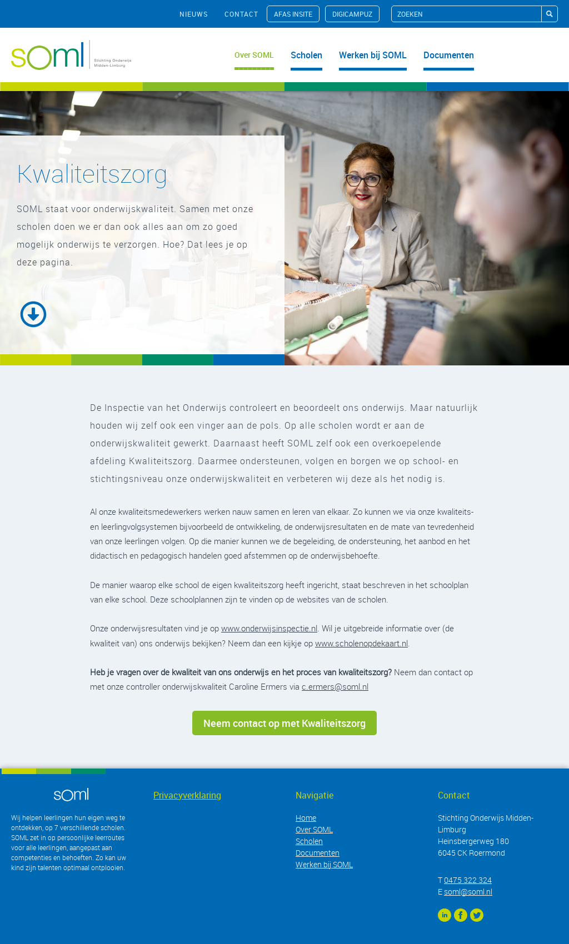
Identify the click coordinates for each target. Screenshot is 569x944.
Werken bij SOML (373, 55)
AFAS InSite (293, 13)
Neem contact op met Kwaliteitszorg (284, 723)
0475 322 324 (468, 880)
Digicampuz (352, 13)
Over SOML (254, 54)
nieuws (193, 13)
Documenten (448, 55)
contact (241, 13)
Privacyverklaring (187, 795)
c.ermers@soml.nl (335, 686)
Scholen (306, 55)
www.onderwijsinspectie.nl (269, 628)
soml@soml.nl (468, 891)
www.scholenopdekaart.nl (361, 643)
